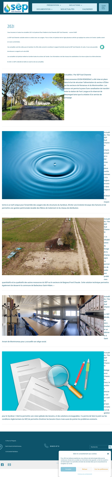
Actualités (68, 75)
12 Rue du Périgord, (10, 440)
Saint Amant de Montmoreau (13, 446)
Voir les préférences (101, 473)
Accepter (68, 473)
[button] (108, 458)
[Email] (9, 464)
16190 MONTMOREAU (11, 451)
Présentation (54, 5)
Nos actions (75, 5)
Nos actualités (67, 9)
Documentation (45, 9)
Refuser (84, 473)
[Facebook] (2, 464)
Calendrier (87, 9)
